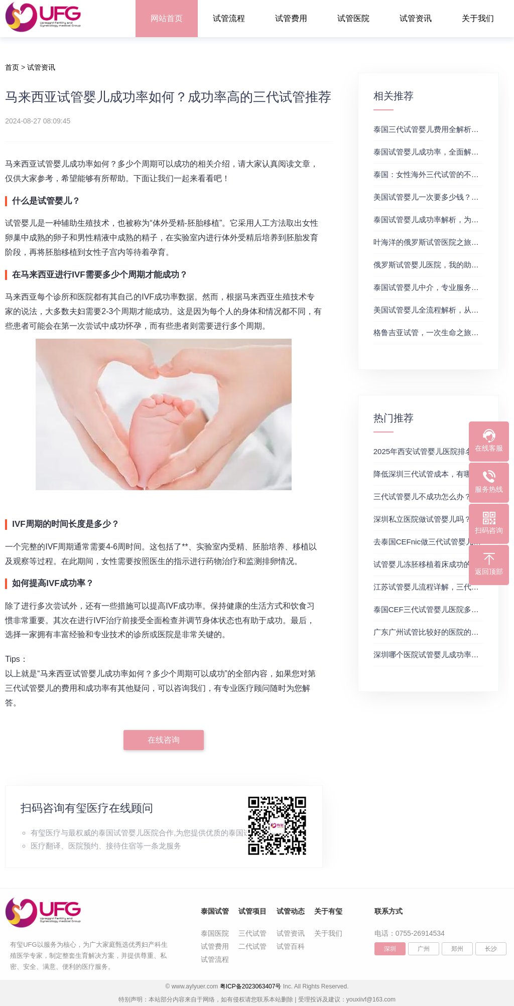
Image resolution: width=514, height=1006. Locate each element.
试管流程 (229, 18)
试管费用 (291, 18)
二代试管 (252, 946)
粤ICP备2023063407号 (251, 986)
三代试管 (252, 933)
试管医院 (353, 18)
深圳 (390, 948)
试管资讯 (416, 18)
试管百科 (291, 946)
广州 (424, 948)
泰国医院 (215, 933)
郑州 (457, 948)
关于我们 (478, 18)
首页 (12, 67)
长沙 (491, 948)
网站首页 (167, 18)
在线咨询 (164, 740)
